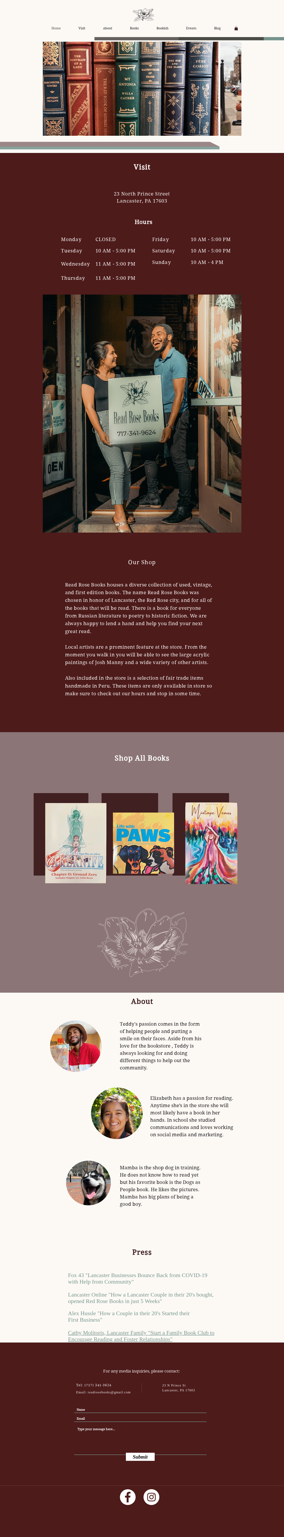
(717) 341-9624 (98, 1385)
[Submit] (140, 1457)
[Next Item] (234, 89)
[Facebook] (128, 1497)
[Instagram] (151, 1497)
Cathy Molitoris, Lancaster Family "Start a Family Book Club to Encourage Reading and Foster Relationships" (141, 1336)
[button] (236, 28)
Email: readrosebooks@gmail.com (103, 1392)
